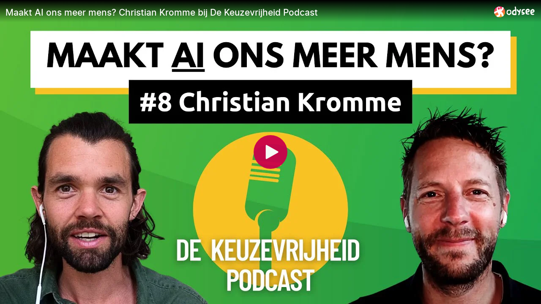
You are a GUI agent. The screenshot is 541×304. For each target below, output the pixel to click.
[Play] (270, 152)
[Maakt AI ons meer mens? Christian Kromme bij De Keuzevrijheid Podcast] (246, 12)
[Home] (514, 12)
